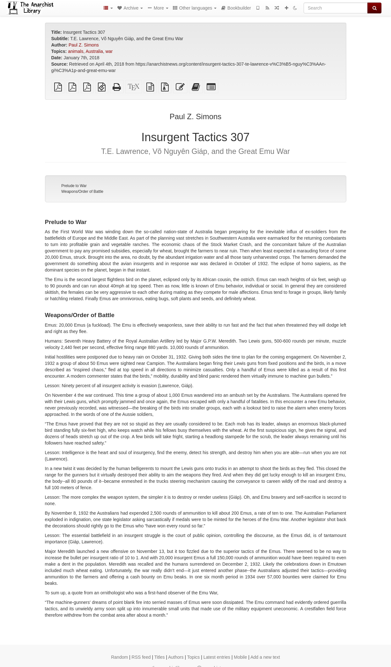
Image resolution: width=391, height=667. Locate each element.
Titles (159, 657)
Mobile (240, 657)
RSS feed (141, 657)
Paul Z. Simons (84, 44)
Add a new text (265, 657)
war (109, 51)
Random (119, 657)
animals (75, 51)
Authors (175, 657)
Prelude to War (74, 186)
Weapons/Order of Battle (82, 191)
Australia (94, 51)
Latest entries (216, 657)
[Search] (336, 8)
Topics (193, 657)
